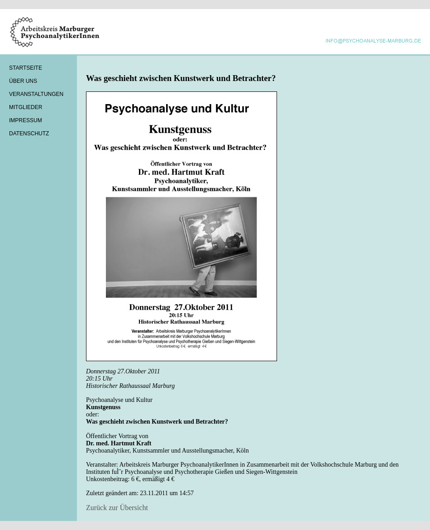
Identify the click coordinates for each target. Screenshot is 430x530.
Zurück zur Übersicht (117, 507)
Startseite (25, 68)
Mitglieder (25, 107)
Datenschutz (29, 133)
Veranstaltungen (36, 94)
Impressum (25, 120)
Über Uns (23, 81)
